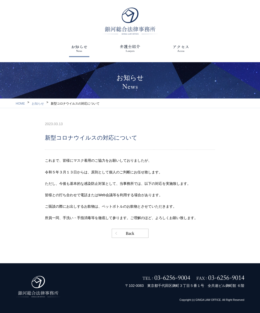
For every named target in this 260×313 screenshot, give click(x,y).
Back (130, 233)
